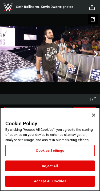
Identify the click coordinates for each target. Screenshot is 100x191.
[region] (50, 149)
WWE (8, 7)
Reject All (50, 166)
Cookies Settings (50, 151)
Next (95, 54)
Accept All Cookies (50, 181)
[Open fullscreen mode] (93, 19)
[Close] (93, 115)
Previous (4, 54)
